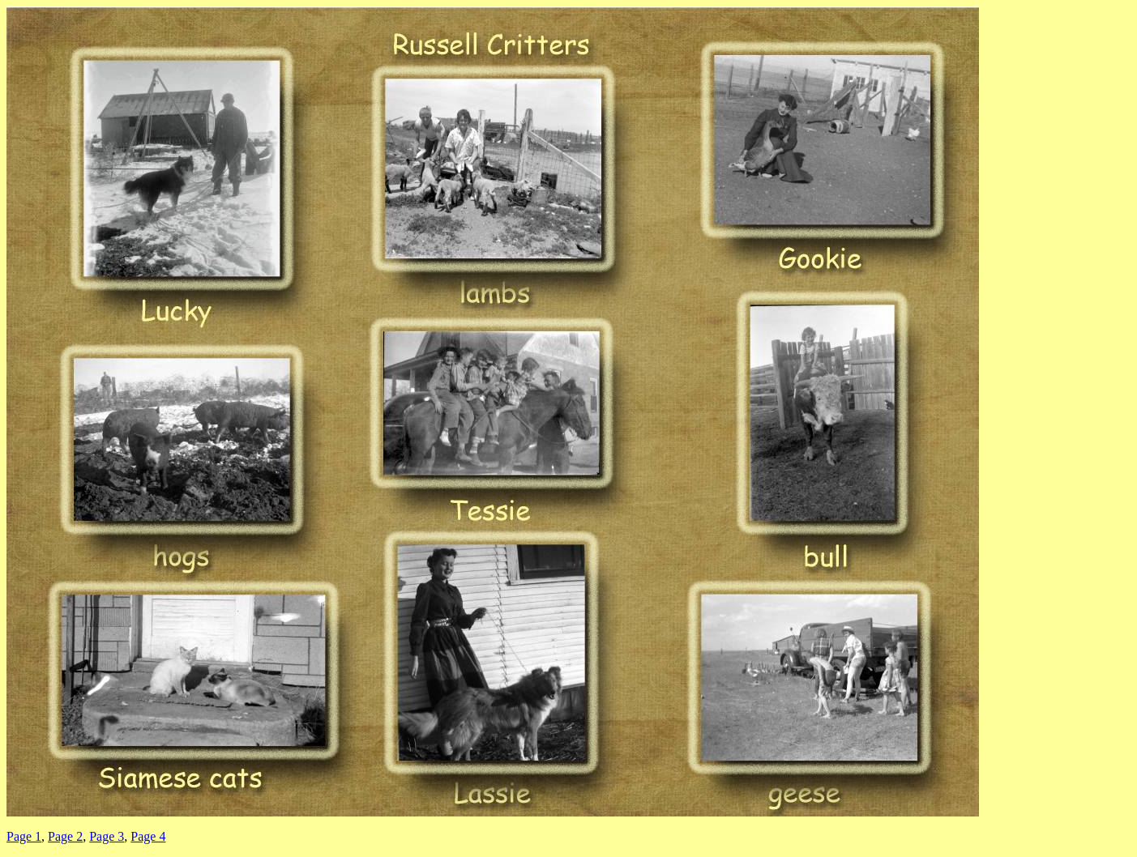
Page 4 (147, 836)
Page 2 (65, 836)
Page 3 (106, 836)
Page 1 (23, 836)
